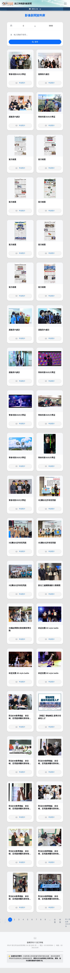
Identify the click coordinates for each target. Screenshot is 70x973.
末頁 (60, 921)
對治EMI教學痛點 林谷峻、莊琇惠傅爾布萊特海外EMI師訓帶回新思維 (20, 718)
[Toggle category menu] (35, 9)
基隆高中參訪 (14, 117)
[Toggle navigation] (65, 4)
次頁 (55, 921)
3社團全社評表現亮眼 (47, 500)
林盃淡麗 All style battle (48, 628)
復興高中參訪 (43, 74)
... (49, 919)
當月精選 (12, 159)
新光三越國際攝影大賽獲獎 (49, 585)
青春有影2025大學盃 (17, 74)
